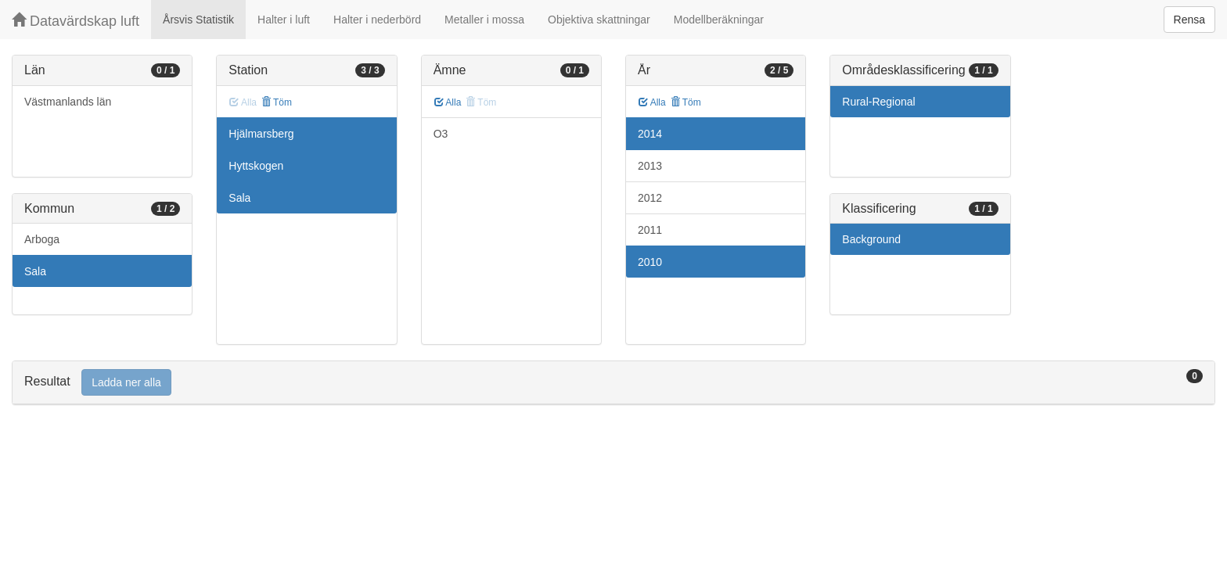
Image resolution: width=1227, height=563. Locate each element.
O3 (441, 133)
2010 (650, 262)
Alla (448, 102)
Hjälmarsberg (260, 133)
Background (871, 239)
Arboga (41, 239)
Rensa (1189, 19)
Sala (35, 271)
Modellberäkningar (719, 19)
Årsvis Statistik (198, 19)
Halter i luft (283, 19)
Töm (276, 102)
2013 (650, 166)
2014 (650, 133)
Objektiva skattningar (599, 19)
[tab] (613, 382)
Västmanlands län (67, 101)
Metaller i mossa (484, 19)
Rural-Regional (878, 101)
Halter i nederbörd (377, 19)
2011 (650, 230)
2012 (650, 198)
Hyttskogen (255, 166)
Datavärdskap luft (75, 21)
